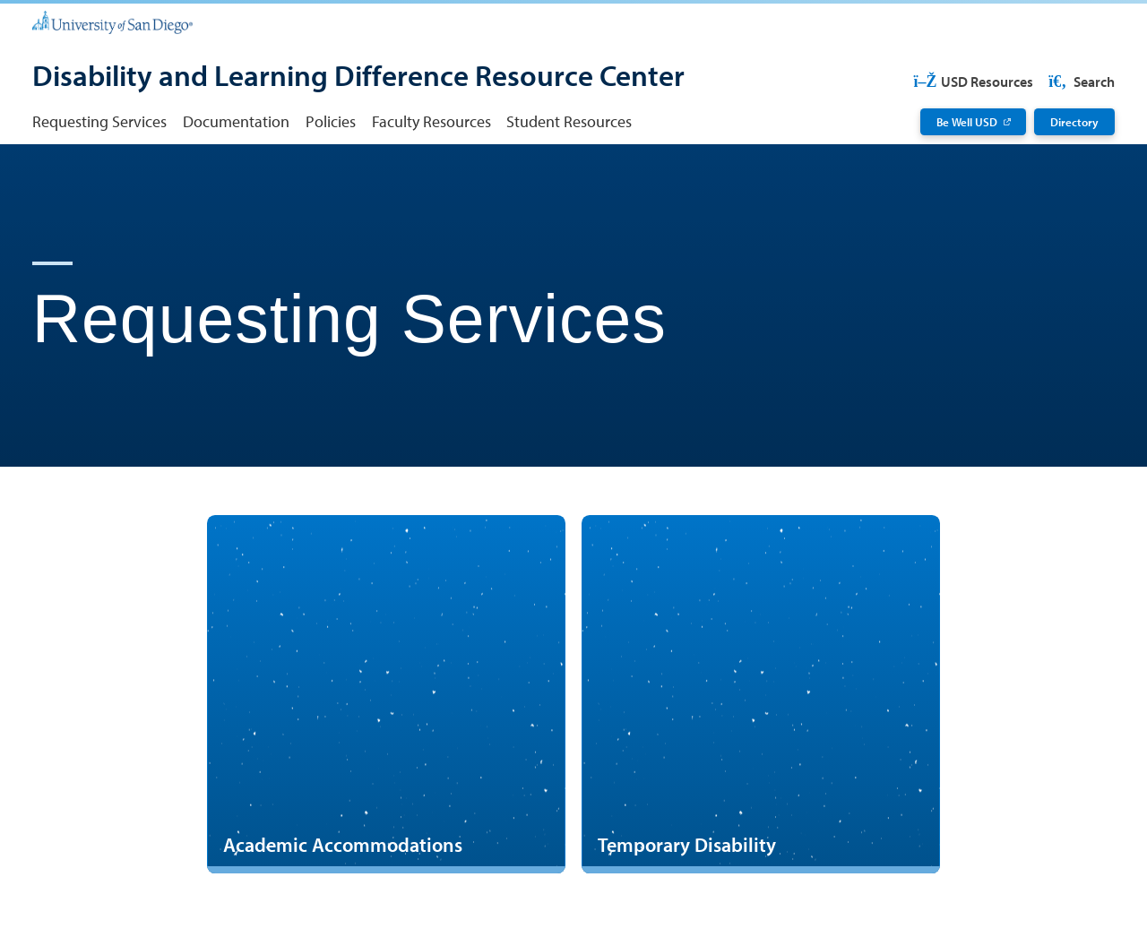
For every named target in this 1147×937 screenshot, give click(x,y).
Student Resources (569, 121)
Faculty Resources (431, 121)
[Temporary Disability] (761, 694)
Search (1080, 81)
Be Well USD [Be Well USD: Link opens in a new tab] (966, 121)
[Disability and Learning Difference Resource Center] (358, 77)
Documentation (236, 121)
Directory (1074, 121)
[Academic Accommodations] (386, 694)
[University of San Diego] (112, 21)
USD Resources (973, 81)
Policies (331, 121)
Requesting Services (99, 121)
